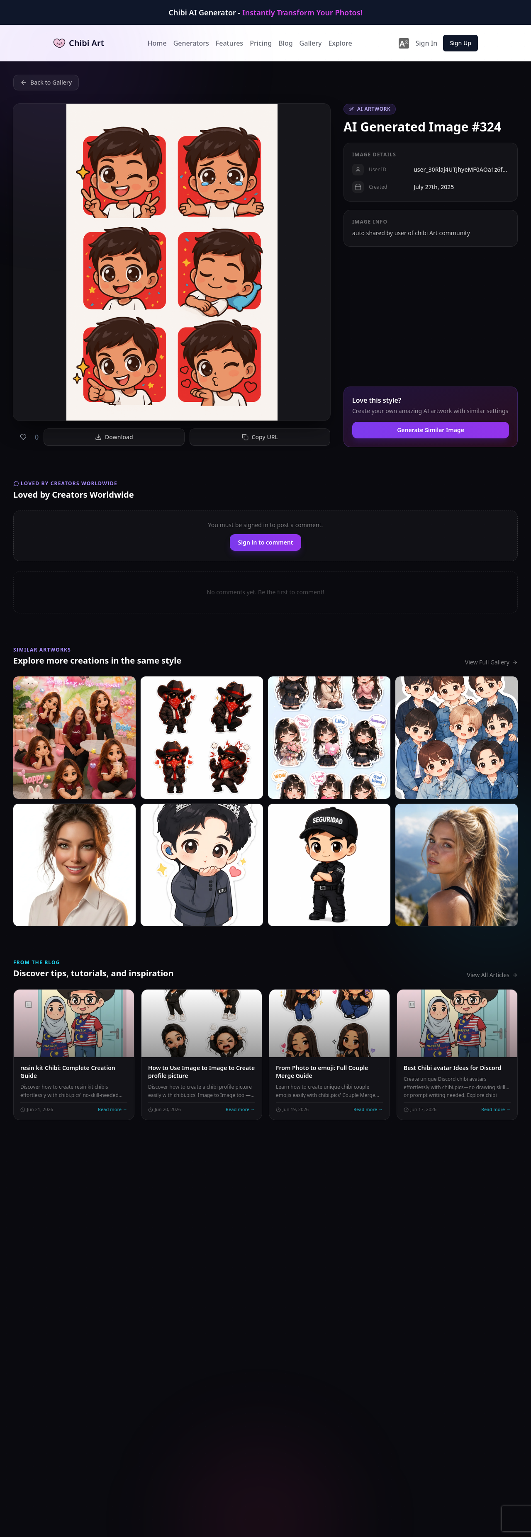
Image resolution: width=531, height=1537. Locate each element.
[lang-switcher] (403, 43)
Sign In (426, 43)
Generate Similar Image (430, 430)
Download (114, 437)
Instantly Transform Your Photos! (302, 12)
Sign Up (460, 43)
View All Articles (492, 975)
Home (157, 43)
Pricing (261, 43)
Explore (340, 43)
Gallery (311, 43)
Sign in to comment (265, 542)
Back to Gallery (46, 82)
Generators (191, 43)
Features (229, 43)
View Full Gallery (491, 662)
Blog (285, 43)
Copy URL (260, 437)
